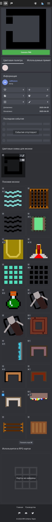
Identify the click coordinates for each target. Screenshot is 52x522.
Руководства (30, 507)
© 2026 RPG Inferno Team (26, 519)
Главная (20, 507)
